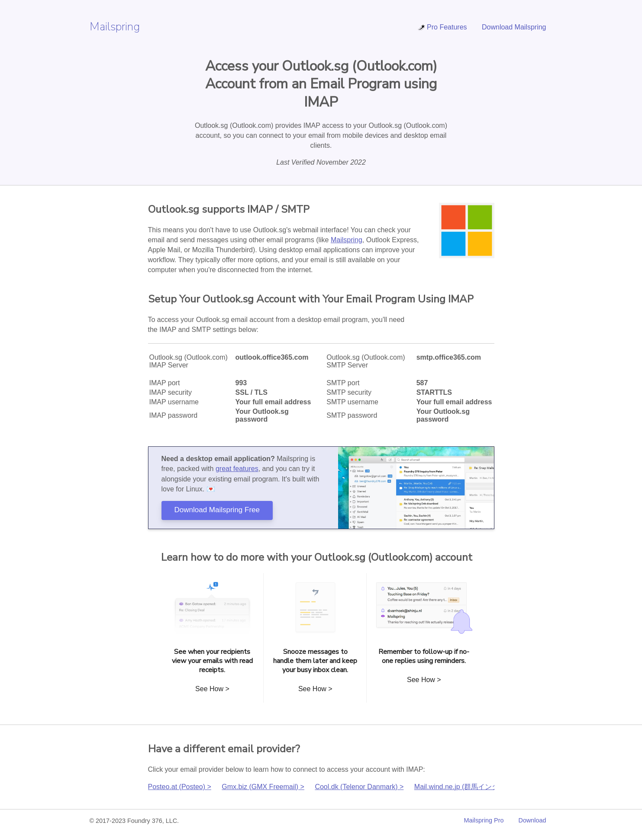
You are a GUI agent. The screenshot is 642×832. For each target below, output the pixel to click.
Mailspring (115, 26)
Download (532, 820)
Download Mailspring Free (217, 510)
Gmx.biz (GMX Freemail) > (263, 786)
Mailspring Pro (484, 820)
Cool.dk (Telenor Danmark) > (359, 786)
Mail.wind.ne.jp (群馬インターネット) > (474, 786)
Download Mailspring (514, 27)
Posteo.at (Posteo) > (179, 786)
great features (237, 468)
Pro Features (442, 27)
